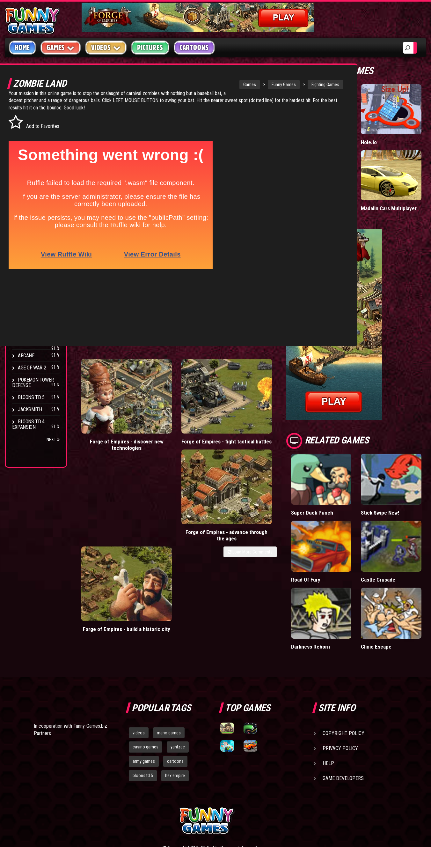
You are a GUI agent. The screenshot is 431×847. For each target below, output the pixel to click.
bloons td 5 (143, 719)
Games (198, 84)
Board (25, 198)
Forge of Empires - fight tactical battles (163, 355)
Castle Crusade (393, 535)
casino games (145, 690)
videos (139, 676)
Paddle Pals (334, 129)
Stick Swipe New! (396, 481)
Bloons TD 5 (31, 397)
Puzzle (26, 125)
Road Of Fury (335, 535)
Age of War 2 (32, 368)
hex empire (175, 719)
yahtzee (178, 690)
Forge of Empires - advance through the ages (220, 358)
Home (22, 47)
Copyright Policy (343, 677)
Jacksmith (30, 409)
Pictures (150, 47)
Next (53, 439)
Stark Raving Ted (37, 343)
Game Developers (343, 722)
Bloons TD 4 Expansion (28, 424)
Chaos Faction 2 (36, 331)
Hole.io (384, 129)
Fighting (27, 149)
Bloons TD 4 (31, 277)
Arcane (26, 356)
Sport (25, 173)
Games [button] (61, 47)
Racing (25, 161)
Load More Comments (279, 372)
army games (144, 705)
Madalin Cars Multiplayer (390, 186)
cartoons (175, 705)
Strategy (28, 185)
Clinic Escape (391, 590)
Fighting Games (274, 84)
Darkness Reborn (340, 590)
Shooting (28, 137)
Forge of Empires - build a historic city (278, 355)
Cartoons (194, 47)
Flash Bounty (33, 289)
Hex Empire (30, 302)
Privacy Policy (340, 692)
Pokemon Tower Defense (33, 382)
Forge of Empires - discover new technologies (105, 358)
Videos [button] (106, 47)
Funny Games (233, 84)
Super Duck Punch (342, 481)
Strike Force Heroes (29, 316)
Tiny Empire (334, 183)
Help (328, 707)
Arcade (26, 113)
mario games (169, 676)
